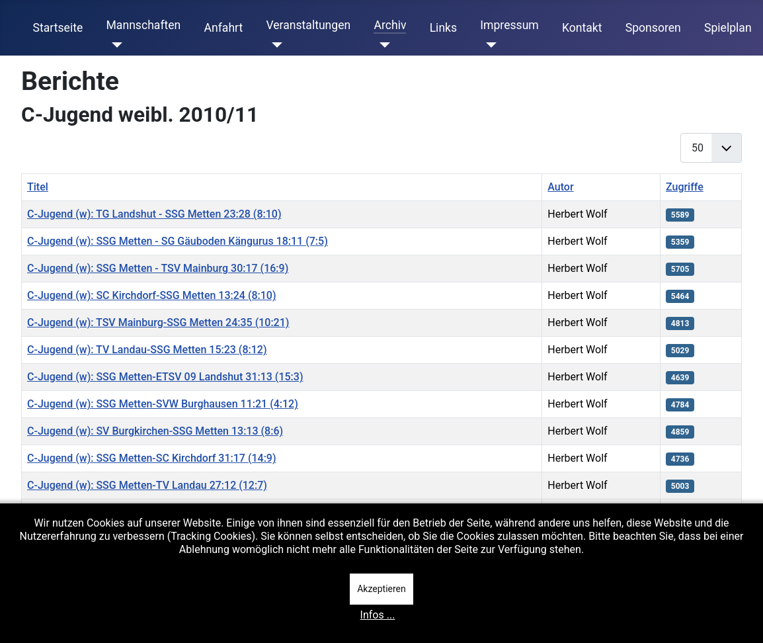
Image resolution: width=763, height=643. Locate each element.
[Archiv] (382, 45)
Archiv (390, 25)
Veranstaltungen (308, 25)
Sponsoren (653, 27)
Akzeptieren (381, 588)
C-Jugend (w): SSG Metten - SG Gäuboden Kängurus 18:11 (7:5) (177, 241)
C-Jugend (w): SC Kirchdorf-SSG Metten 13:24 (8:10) (151, 295)
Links (443, 27)
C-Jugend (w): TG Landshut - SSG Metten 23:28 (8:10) (154, 214)
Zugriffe (684, 187)
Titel (37, 187)
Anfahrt (223, 27)
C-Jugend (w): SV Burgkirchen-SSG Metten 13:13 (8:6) (155, 431)
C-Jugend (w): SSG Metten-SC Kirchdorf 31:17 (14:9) (151, 458)
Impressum (509, 25)
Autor (560, 187)
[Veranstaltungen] (274, 45)
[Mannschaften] (114, 45)
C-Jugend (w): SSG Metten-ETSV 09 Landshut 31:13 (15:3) (165, 376)
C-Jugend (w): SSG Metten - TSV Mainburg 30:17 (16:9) (157, 268)
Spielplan (728, 27)
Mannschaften (143, 25)
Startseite (58, 27)
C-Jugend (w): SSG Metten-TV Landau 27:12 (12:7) (147, 485)
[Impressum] (488, 45)
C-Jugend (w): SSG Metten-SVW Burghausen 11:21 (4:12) (162, 404)
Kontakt (582, 27)
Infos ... (377, 615)
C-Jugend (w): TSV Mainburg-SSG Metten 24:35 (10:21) (158, 322)
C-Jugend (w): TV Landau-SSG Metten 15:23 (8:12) (147, 349)
